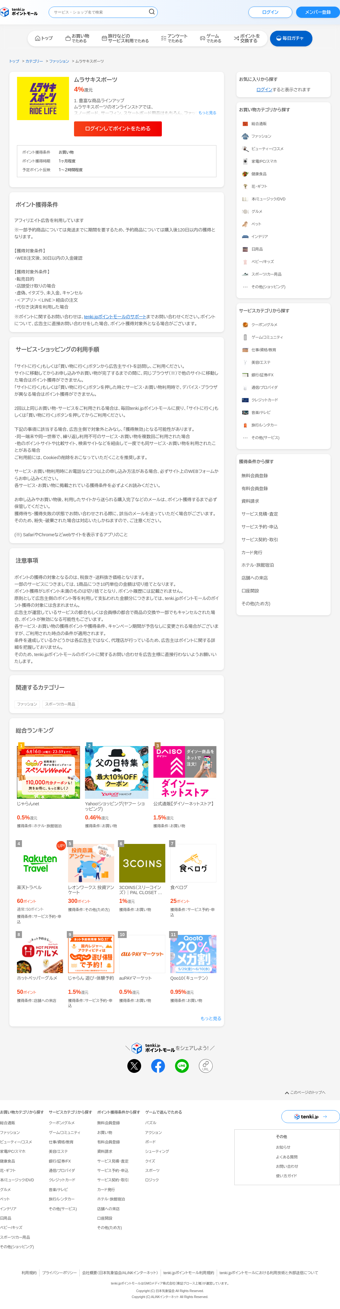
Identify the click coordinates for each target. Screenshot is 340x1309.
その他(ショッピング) (17, 1247)
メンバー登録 (318, 12)
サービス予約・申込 (260, 526)
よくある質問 (287, 1157)
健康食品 (7, 1161)
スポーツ (152, 1171)
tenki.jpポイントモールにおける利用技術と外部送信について (269, 1273)
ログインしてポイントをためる (118, 128)
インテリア (8, 1209)
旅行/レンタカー (62, 1199)
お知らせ (283, 1147)
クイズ (150, 1161)
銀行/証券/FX (60, 1161)
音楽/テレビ (58, 1190)
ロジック (152, 1180)
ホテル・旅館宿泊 (258, 565)
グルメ (5, 1190)
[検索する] (151, 12)
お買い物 (104, 1133)
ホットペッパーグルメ (37, 978)
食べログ (179, 887)
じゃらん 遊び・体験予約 (91, 978)
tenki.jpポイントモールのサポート (115, 316)
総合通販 (7, 1123)
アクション (153, 1133)
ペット (5, 1199)
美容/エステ (58, 1151)
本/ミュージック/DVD (17, 1180)
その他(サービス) (63, 1209)
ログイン (270, 12)
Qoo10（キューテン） (189, 978)
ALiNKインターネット (139, 1273)
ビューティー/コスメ (16, 1142)
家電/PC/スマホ (12, 1151)
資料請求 (250, 501)
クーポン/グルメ (62, 1123)
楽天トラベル (29, 887)
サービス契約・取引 (260, 539)
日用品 (5, 1218)
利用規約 (29, 1273)
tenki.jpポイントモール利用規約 (188, 1273)
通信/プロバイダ (62, 1171)
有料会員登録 (255, 488)
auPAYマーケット (135, 978)
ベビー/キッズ (11, 1228)
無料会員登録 (255, 475)
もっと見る (211, 1018)
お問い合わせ (287, 1166)
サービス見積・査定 (260, 514)
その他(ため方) (256, 603)
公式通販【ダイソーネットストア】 (183, 803)
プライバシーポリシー (59, 1273)
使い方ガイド (286, 1176)
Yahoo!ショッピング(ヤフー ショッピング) (115, 806)
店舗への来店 (255, 577)
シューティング (157, 1151)
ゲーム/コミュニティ (65, 1133)
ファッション (27, 704)
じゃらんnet (28, 803)
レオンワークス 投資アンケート (91, 890)
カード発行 (252, 552)
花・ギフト (8, 1171)
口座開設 (250, 590)
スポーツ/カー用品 (60, 704)
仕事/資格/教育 (61, 1142)
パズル (150, 1123)
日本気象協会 (110, 1273)
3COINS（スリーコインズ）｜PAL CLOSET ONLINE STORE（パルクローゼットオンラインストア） (141, 898)
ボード (150, 1142)
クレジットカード (62, 1180)
